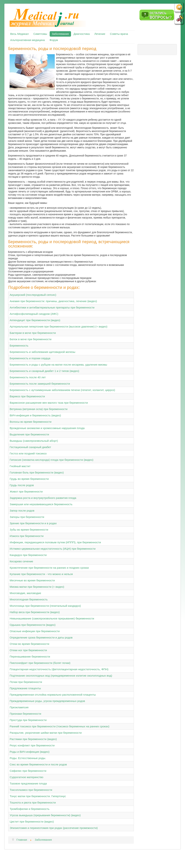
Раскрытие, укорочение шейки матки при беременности (46, 732)
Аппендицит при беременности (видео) (35, 320)
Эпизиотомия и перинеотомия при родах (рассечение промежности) (54, 827)
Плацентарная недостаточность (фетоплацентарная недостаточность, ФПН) (59, 669)
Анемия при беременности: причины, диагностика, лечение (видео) (53, 301)
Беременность (19, 345)
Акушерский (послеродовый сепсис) (33, 294)
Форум (54, 40)
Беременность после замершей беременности (40, 383)
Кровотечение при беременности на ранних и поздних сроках (49, 567)
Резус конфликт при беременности (32, 745)
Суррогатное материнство (26, 777)
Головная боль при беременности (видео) (37, 472)
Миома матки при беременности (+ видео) (37, 586)
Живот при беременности (26, 491)
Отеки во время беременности (29, 643)
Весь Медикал (19, 33)
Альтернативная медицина (27, 40)
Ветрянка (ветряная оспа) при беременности (39, 409)
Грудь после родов (22, 485)
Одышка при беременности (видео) (32, 624)
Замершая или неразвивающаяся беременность (41, 504)
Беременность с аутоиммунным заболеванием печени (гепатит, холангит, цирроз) (62, 390)
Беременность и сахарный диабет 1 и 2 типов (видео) (44, 370)
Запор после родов (22, 510)
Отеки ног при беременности (28, 650)
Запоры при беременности (27, 516)
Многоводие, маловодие (25, 593)
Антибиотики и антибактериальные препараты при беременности (52, 307)
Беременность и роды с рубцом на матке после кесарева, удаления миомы (58, 364)
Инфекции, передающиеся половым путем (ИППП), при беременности (55, 542)
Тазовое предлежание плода (28, 783)
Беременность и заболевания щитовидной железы (42, 351)
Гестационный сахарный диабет (30, 447)
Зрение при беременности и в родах (33, 523)
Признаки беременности (25, 713)
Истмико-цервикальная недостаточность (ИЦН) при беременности (53, 548)
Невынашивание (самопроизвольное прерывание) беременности (52, 618)
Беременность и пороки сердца (30, 358)
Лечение (99, 33)
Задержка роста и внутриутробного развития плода (43, 497)
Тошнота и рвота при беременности (33, 802)
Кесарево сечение (21, 561)
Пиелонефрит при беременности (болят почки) (40, 662)
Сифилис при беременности (28, 770)
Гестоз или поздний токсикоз (28, 453)
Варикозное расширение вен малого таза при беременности (49, 402)
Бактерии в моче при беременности (33, 332)
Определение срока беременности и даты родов (41, 637)
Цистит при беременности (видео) (32, 821)
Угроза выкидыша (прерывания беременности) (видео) (45, 815)
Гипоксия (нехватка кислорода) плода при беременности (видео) (51, 459)
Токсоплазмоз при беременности (31, 789)
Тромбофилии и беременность (30, 808)
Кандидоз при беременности (28, 555)
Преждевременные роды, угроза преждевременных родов (47, 700)
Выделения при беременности (29, 434)
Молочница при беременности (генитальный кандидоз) (45, 605)
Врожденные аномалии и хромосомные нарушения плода (47, 428)
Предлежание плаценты (25, 688)
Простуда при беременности (28, 720)
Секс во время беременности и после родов (38, 764)
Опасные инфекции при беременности (35, 631)
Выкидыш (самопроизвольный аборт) (34, 440)
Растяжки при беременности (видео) (33, 739)
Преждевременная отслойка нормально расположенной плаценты (53, 694)
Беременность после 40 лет (28, 377)
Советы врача (119, 33)
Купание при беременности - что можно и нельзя (41, 574)
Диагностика (82, 33)
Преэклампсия (19, 707)
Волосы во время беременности (30, 421)
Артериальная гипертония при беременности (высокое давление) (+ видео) (58, 326)
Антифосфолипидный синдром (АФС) (34, 313)
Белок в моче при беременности (30, 339)
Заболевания (60, 33)
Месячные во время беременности (32, 580)
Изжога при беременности (27, 535)
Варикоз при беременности (27, 396)
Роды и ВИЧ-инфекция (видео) (30, 751)
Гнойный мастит (20, 466)
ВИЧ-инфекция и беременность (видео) (35, 415)
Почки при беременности (26, 681)
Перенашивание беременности (30, 656)
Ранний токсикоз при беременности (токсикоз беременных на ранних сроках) (59, 726)
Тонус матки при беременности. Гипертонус (38, 796)
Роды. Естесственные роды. (28, 758)
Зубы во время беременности (29, 529)
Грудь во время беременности (29, 478)
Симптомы (40, 33)
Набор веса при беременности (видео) (35, 612)
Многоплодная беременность (29, 599)
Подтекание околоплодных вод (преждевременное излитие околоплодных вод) (61, 675)
